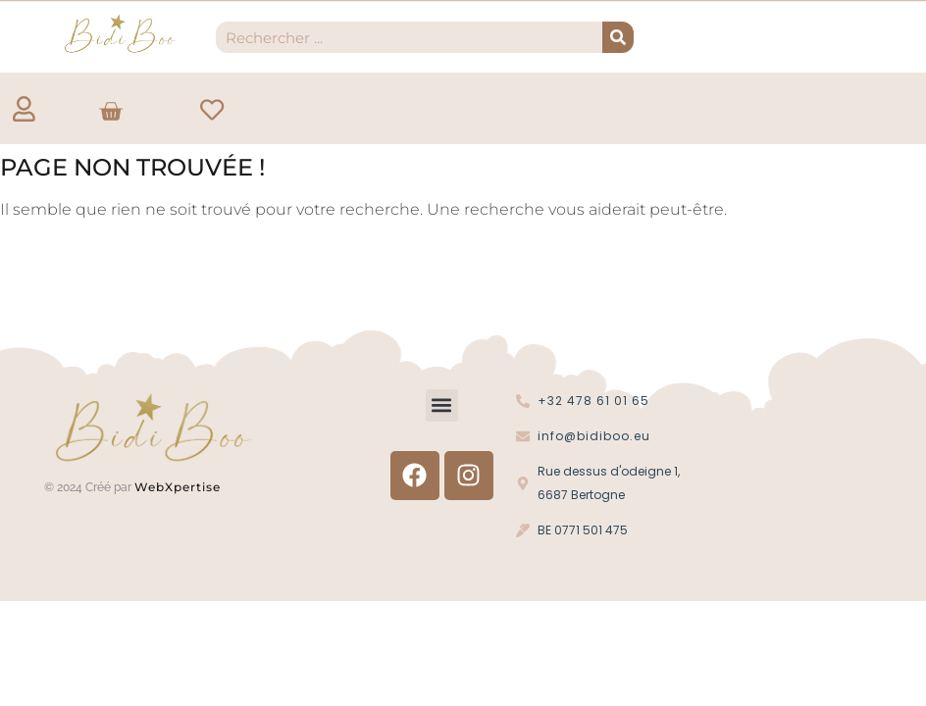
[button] (442, 406)
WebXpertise (179, 487)
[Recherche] (618, 37)
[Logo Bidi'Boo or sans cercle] (119, 34)
